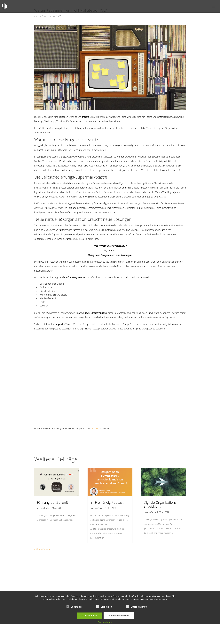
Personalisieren (105, 622)
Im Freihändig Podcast (105, 493)
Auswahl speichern (118, 615)
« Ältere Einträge (42, 536)
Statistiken (104, 606)
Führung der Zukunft (51, 493)
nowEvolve (42, 16)
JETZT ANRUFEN (97, 584)
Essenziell (74, 606)
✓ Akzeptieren (90, 615)
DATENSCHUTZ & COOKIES (123, 584)
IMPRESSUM (147, 584)
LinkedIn (90, 420)
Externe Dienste (136, 606)
